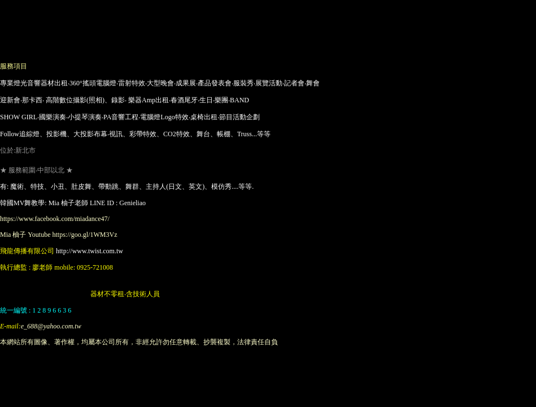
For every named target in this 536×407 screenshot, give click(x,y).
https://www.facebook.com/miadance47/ (55, 219)
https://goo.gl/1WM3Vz (84, 235)
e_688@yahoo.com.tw (51, 326)
